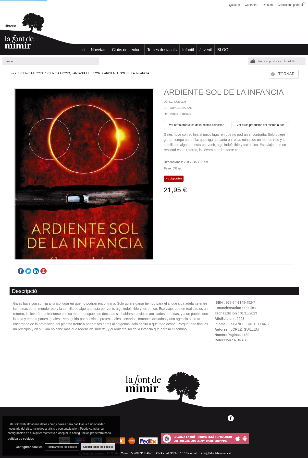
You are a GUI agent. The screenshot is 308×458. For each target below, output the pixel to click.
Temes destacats (162, 50)
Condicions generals (291, 5)
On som (267, 5)
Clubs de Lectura (127, 50)
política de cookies (21, 438)
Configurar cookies (29, 447)
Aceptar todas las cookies (98, 447)
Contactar (251, 5)
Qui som (234, 5)
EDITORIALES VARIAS (178, 107)
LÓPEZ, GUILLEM (175, 101)
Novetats (98, 50)
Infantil (188, 50)
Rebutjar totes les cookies (62, 447)
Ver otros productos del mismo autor (260, 125)
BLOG (222, 50)
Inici (81, 50)
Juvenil (205, 50)
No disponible (174, 178)
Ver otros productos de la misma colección (196, 125)
